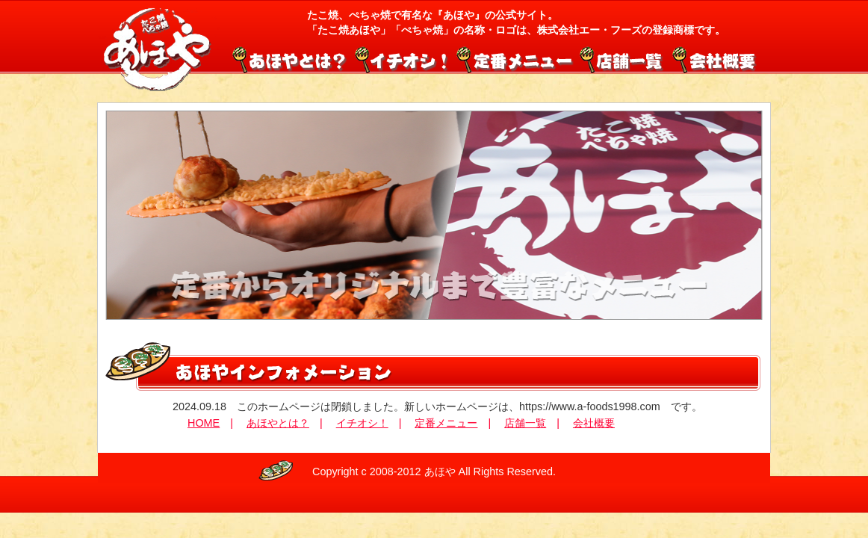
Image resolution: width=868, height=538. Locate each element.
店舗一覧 (622, 58)
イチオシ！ (402, 58)
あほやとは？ (278, 423)
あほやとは (292, 58)
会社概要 (713, 58)
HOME (203, 423)
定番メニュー (514, 58)
